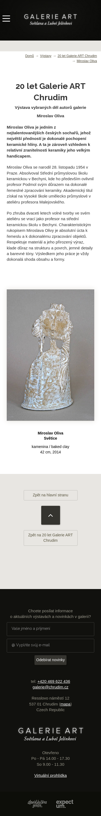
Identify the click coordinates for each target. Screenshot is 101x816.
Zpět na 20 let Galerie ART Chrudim (50, 538)
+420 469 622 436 (53, 681)
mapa (65, 704)
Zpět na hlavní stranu (50, 495)
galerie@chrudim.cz (50, 687)
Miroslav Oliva (87, 61)
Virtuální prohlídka (50, 775)
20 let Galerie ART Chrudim (77, 56)
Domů (29, 56)
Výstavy (45, 56)
